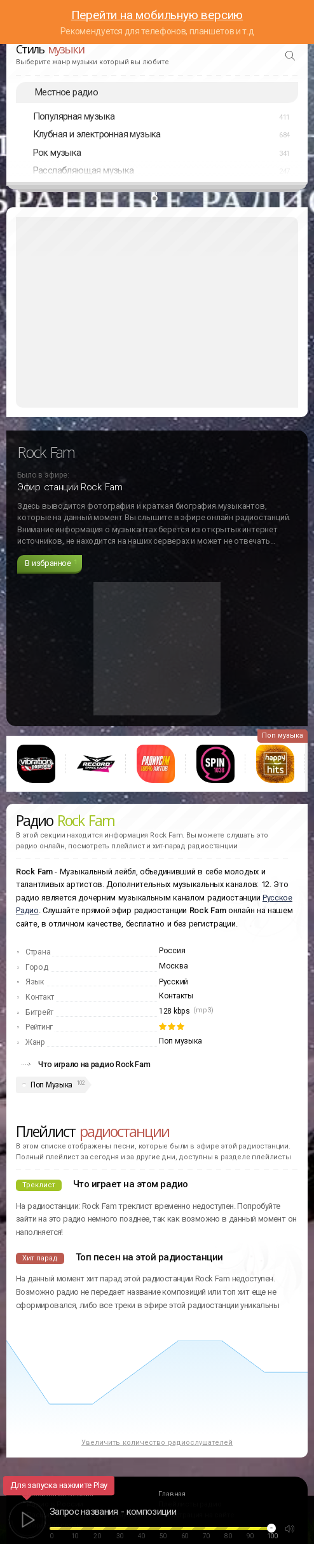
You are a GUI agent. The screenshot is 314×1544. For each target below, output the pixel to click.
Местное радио (66, 92)
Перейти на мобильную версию (157, 15)
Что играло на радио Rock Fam (94, 1064)
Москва (173, 966)
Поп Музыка (51, 1084)
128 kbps (174, 1011)
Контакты (176, 995)
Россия (172, 950)
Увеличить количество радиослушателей (157, 1442)
